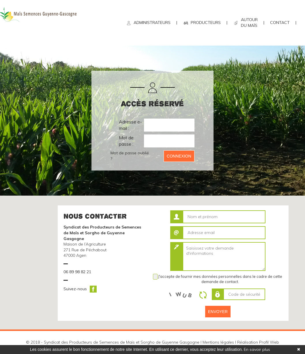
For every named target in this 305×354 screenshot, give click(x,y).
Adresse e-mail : (130, 125)
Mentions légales (218, 342)
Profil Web (269, 342)
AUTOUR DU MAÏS (249, 22)
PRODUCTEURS (206, 22)
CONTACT (280, 22)
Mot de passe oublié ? (130, 155)
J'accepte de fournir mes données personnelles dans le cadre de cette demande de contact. (220, 279)
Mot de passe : (126, 141)
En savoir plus (257, 349)
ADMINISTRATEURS (152, 22)
